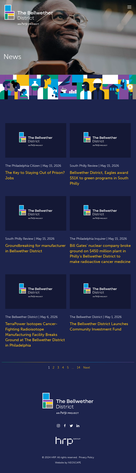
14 (78, 367)
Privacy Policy (86, 457)
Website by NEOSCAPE (68, 462)
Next (86, 367)
